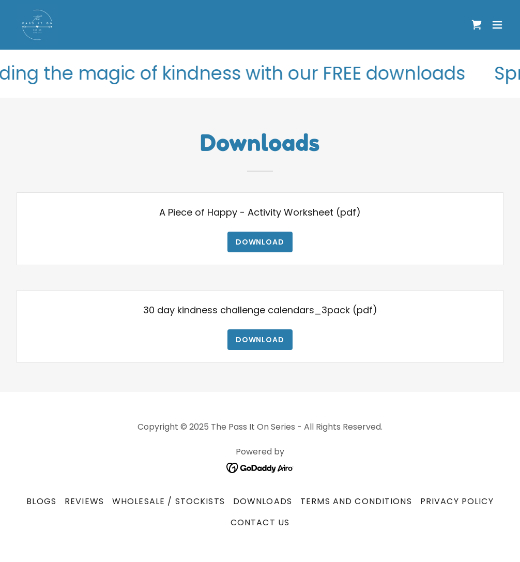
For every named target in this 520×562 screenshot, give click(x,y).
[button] (497, 24)
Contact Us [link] (260, 522)
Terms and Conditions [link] (356, 501)
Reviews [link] (84, 501)
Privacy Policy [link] (457, 501)
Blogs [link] (41, 501)
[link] (37, 24)
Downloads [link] (262, 501)
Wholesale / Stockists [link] (168, 501)
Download (260, 242)
